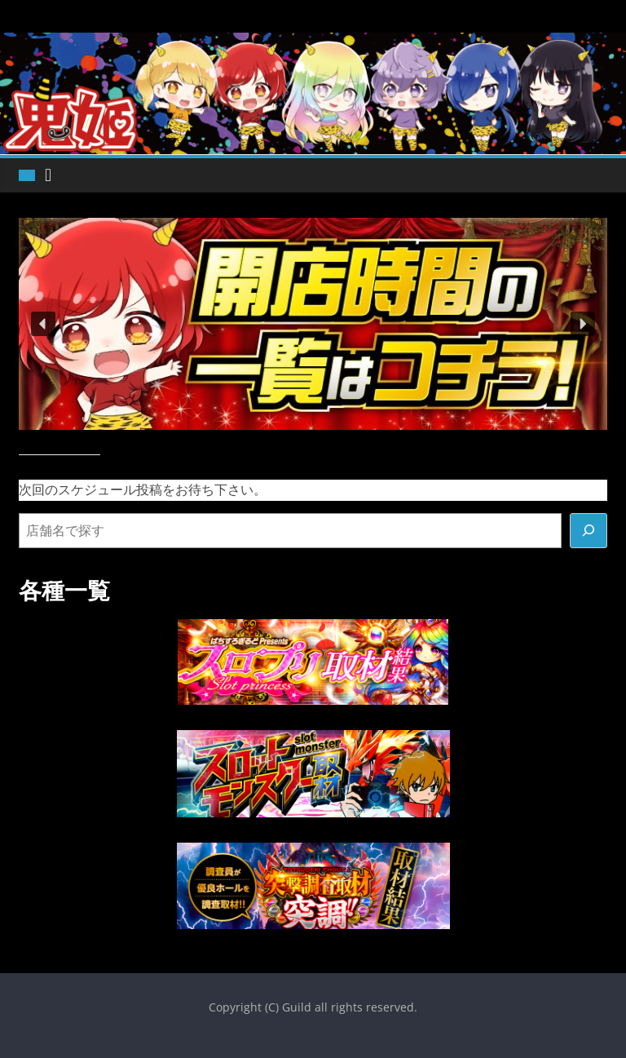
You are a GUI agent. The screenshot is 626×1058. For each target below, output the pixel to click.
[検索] (588, 531)
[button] (43, 324)
